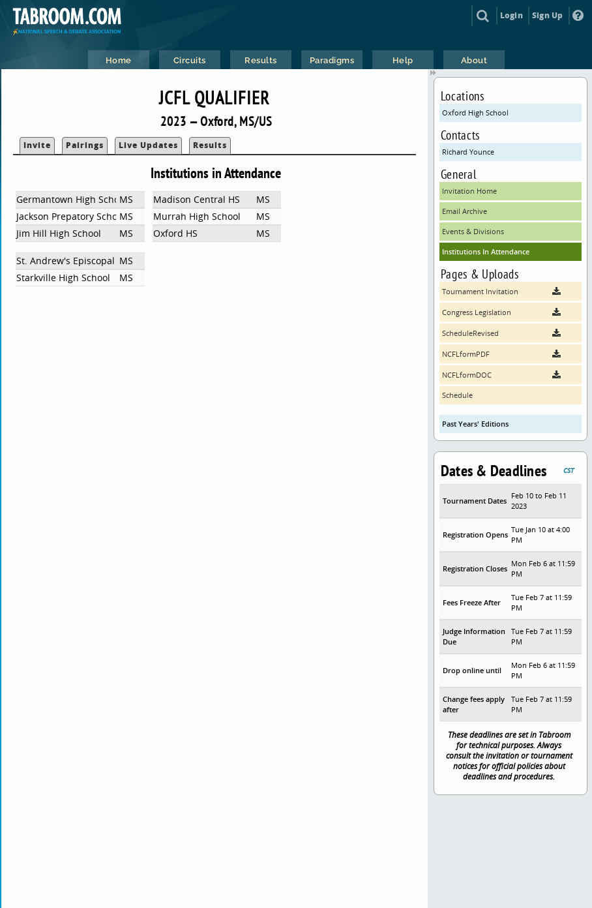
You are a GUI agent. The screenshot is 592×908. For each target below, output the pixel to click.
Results (210, 145)
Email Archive (464, 211)
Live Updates (148, 145)
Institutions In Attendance (485, 251)
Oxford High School (475, 112)
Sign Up (547, 15)
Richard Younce (468, 152)
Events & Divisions (473, 231)
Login (511, 15)
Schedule (457, 395)
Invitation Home (469, 191)
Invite (37, 145)
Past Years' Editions (475, 424)
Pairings (85, 145)
